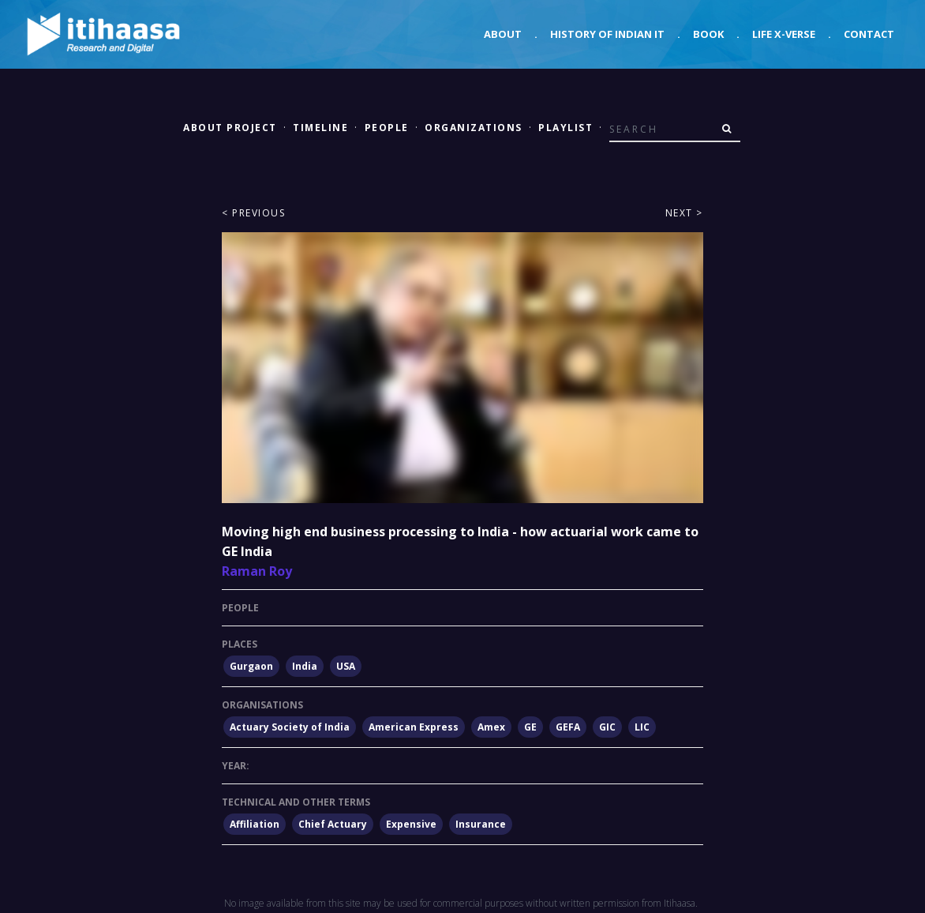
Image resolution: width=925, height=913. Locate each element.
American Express (414, 727)
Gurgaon (251, 666)
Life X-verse (783, 34)
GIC (607, 727)
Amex (491, 727)
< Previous (253, 213)
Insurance (480, 824)
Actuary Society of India (290, 727)
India (304, 666)
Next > (684, 213)
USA (345, 666)
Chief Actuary (332, 824)
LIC (642, 727)
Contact (869, 34)
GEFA (568, 727)
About (503, 34)
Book (708, 34)
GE (530, 727)
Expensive (411, 824)
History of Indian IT (607, 34)
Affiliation (254, 824)
